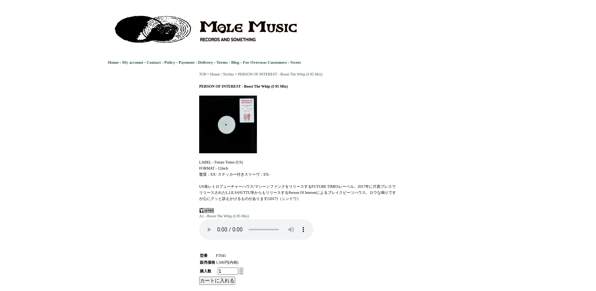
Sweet (295, 62)
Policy (169, 62)
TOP (202, 74)
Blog (235, 62)
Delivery (205, 62)
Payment (187, 62)
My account (132, 62)
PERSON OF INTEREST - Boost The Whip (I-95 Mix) (280, 74)
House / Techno (222, 74)
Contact (154, 62)
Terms (222, 62)
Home (113, 62)
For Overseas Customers (265, 62)
